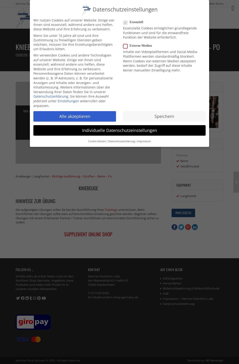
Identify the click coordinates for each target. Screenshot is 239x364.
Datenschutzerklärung (50, 94)
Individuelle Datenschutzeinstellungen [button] (119, 128)
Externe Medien (139, 44)
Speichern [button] (164, 114)
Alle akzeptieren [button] (74, 114)
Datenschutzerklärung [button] (121, 139)
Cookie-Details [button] (97, 139)
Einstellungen (68, 99)
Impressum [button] (144, 139)
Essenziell (135, 20)
